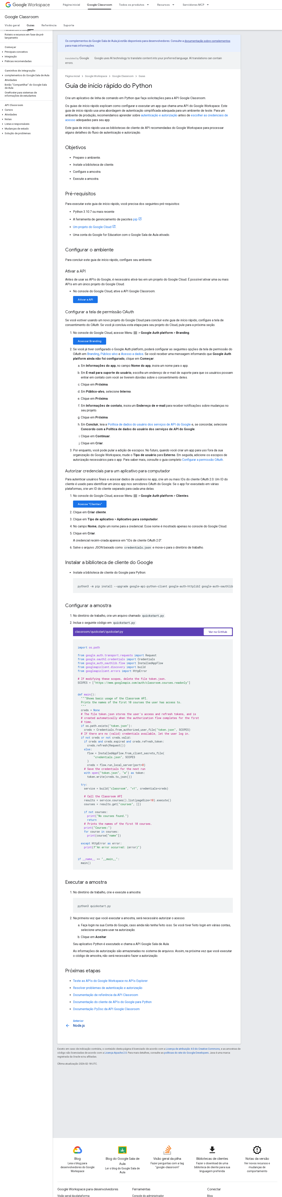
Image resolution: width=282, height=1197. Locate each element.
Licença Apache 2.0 (116, 1052)
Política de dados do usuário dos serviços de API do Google (149, 424)
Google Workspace (96, 76)
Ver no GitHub (218, 632)
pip (135, 219)
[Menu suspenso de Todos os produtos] (149, 4)
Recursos (163, 4)
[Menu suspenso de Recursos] (174, 4)
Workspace (31, 4)
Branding (93, 354)
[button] (25, 52)
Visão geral (12, 25)
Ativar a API (85, 299)
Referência (49, 25)
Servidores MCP (193, 4)
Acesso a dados (132, 354)
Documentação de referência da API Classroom (105, 995)
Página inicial (71, 4)
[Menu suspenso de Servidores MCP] (209, 4)
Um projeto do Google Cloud (92, 227)
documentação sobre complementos (207, 41)
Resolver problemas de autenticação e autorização (107, 988)
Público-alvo (109, 354)
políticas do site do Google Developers (186, 1052)
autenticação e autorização (159, 115)
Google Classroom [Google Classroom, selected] (99, 4)
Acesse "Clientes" (90, 504)
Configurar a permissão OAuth (202, 460)
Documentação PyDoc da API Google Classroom (106, 1009)
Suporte (68, 25)
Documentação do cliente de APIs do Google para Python (112, 1002)
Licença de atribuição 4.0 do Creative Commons (193, 1048)
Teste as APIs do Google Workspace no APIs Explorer (110, 981)
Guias (142, 76)
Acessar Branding (89, 341)
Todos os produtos (131, 4)
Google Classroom (22, 16)
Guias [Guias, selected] (30, 25)
